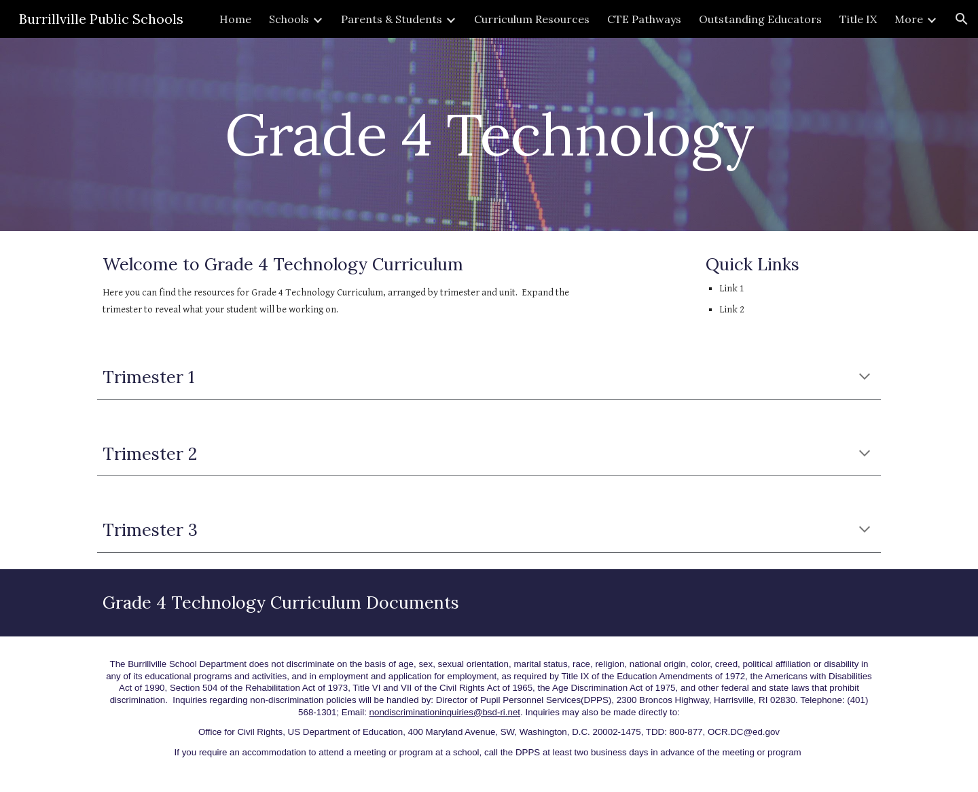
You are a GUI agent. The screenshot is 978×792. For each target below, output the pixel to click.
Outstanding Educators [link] (760, 19)
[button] (961, 19)
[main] (489, 134)
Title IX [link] (858, 19)
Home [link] (235, 19)
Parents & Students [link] (391, 19)
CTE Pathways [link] (644, 19)
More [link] (908, 19)
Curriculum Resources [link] (532, 19)
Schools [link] (289, 19)
